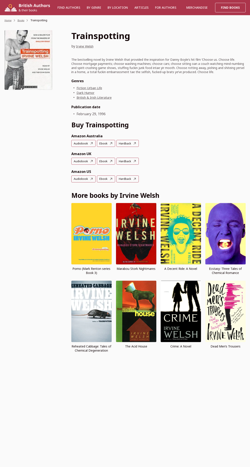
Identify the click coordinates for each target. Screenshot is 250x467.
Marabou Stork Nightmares (136, 268)
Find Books (230, 7)
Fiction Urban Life (91, 87)
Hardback (127, 143)
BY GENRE (94, 7)
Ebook (104, 143)
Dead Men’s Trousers (225, 346)
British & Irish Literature (97, 97)
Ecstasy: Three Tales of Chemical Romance (225, 270)
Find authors (68, 7)
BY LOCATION (118, 7)
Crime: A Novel (180, 346)
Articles (141, 7)
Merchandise (197, 7)
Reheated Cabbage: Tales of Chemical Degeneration (91, 348)
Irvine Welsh (86, 46)
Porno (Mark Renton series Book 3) (91, 270)
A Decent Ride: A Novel (180, 268)
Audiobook (81, 143)
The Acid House (136, 346)
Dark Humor (87, 92)
